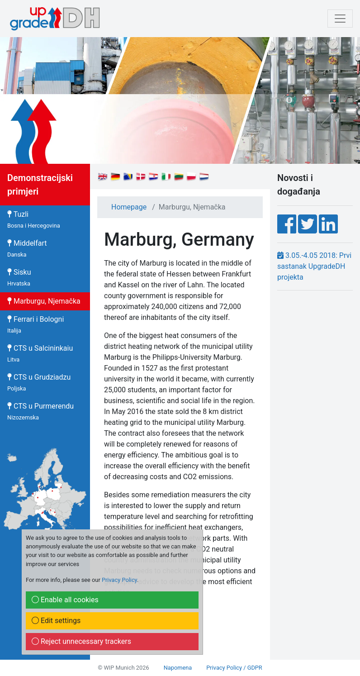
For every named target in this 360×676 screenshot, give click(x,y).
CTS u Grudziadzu (39, 382)
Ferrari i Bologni (35, 324)
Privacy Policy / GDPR (234, 667)
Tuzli (33, 219)
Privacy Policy (119, 579)
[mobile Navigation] (340, 19)
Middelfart (27, 248)
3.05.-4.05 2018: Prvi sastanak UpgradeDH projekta (314, 266)
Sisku (19, 277)
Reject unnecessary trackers (81, 641)
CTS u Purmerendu (40, 411)
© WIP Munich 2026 (123, 667)
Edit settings (56, 620)
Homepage (129, 207)
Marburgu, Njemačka (44, 301)
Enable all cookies (65, 599)
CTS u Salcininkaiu (40, 353)
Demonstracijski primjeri (40, 184)
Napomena (178, 667)
